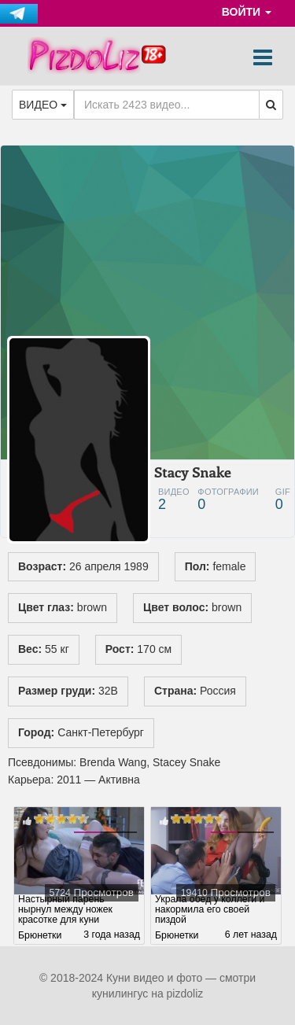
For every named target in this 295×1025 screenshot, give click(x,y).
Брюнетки (39, 935)
